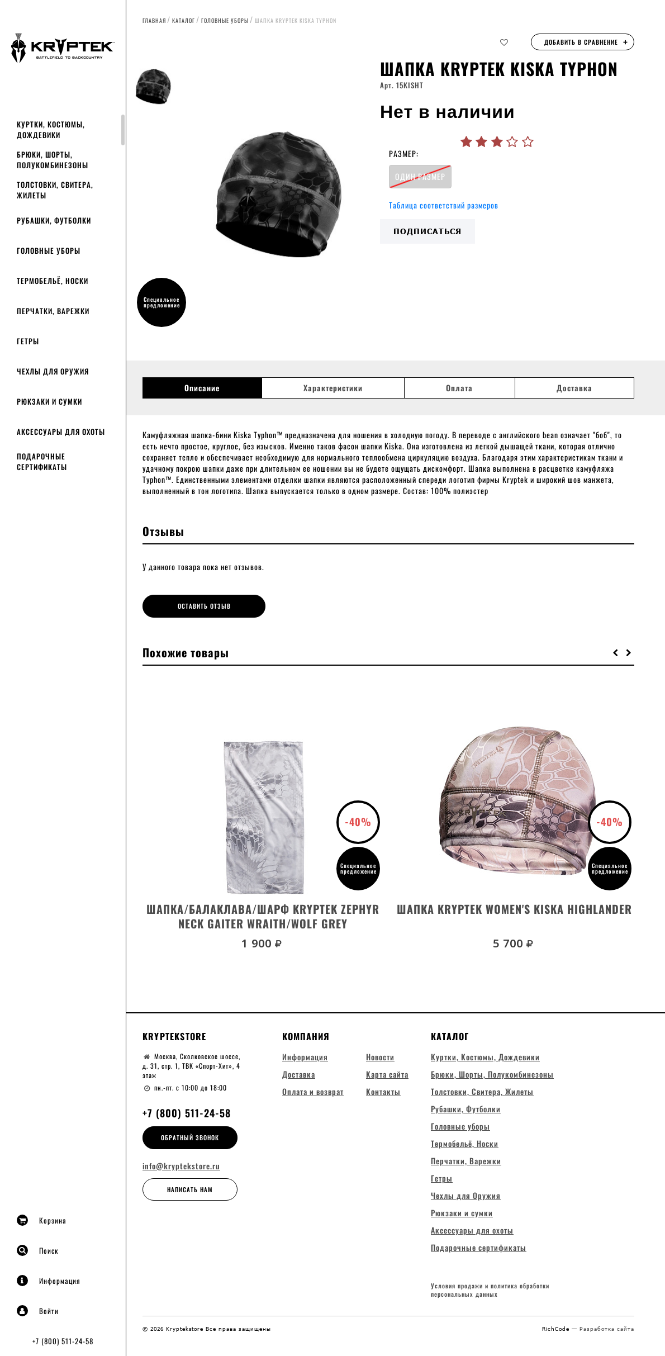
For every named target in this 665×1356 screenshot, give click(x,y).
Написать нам (190, 1189)
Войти (38, 1310)
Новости (380, 1057)
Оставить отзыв (204, 605)
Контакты (383, 1091)
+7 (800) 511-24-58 (62, 1340)
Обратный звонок (190, 1137)
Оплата (459, 388)
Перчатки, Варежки (53, 310)
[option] (281, 198)
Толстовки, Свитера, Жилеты (55, 190)
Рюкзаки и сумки (49, 401)
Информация (48, 1280)
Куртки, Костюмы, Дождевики (51, 129)
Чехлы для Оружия (53, 371)
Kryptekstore (174, 1036)
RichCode (557, 1328)
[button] (615, 652)
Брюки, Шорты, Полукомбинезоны (52, 159)
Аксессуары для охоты (61, 431)
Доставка (574, 388)
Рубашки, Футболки (54, 220)
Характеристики (333, 388)
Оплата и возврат (313, 1091)
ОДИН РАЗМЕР (420, 176)
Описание (202, 388)
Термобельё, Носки (52, 280)
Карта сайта (387, 1074)
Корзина (41, 1220)
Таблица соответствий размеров (443, 205)
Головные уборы (48, 250)
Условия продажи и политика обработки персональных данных (490, 1290)
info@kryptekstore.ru (181, 1166)
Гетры (28, 341)
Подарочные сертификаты (42, 461)
